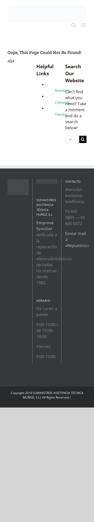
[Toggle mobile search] (73, 25)
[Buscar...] (72, 139)
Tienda (60, 114)
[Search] (82, 139)
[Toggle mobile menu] (83, 25)
